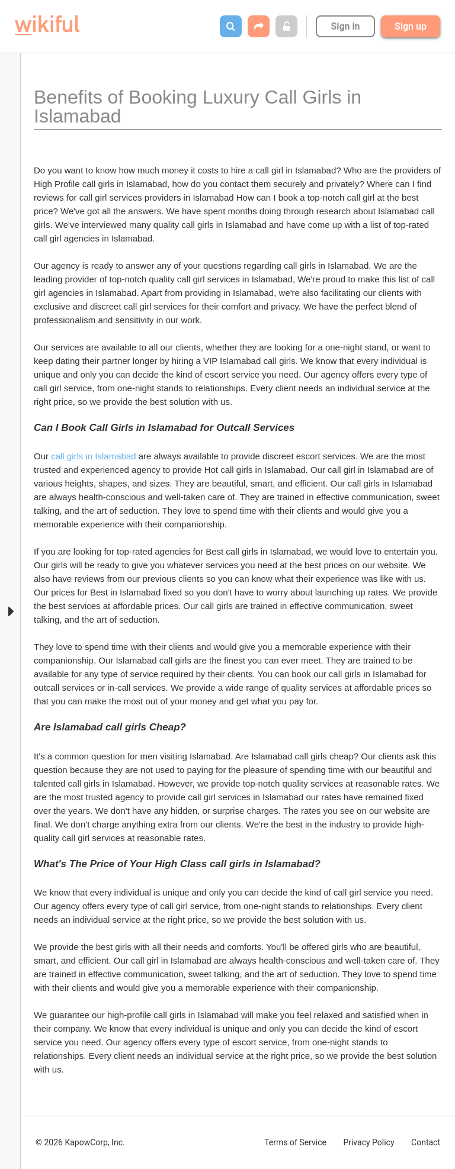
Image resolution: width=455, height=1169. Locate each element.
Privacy (368, 1142)
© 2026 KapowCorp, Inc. (80, 1142)
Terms (295, 1142)
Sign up (411, 26)
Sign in (345, 26)
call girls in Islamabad (93, 456)
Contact (425, 1142)
